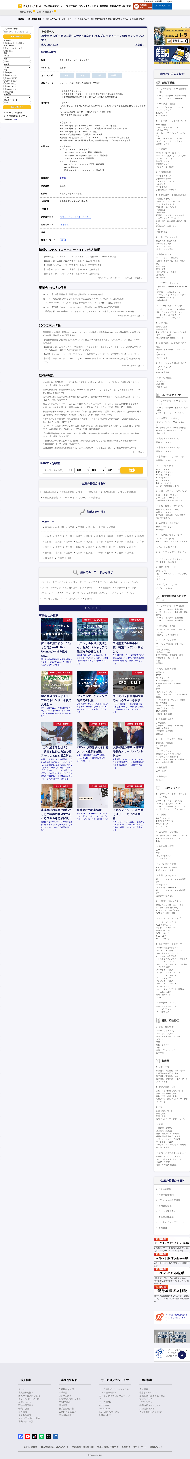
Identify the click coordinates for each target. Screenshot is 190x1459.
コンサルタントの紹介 (29, 1399)
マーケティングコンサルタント (169, 559)
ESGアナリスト (162, 113)
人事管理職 (160, 723)
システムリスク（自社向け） (168, 757)
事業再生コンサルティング (171, 456)
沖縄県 (60, 558)
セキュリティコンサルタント (168, 547)
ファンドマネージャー (165, 176)
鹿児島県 (49, 558)
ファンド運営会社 (128, 492)
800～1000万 (10, 75)
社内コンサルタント (164, 856)
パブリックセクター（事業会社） (170, 609)
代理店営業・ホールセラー (167, 272)
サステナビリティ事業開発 (167, 635)
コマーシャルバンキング (170, 305)
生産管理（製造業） (164, 1128)
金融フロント (165, 323)
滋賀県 (58, 547)
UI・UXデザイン (163, 939)
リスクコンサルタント (165, 539)
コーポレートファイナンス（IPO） (170, 138)
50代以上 (8, 51)
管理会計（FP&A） (164, 652)
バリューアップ (78, 582)
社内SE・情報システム (170, 901)
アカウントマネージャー (166, 887)
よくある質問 (24, 1415)
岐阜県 (110, 541)
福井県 (99, 541)
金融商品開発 (161, 300)
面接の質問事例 (25, 1405)
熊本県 (110, 552)
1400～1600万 (10, 83)
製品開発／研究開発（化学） (168, 1076)
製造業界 (63, 1405)
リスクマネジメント (168, 237)
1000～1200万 (10, 78)
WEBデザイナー (163, 930)
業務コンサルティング (169, 447)
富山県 (79, 541)
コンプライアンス (163, 751)
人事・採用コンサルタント (167, 498)
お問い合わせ (30, 1447)
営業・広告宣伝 (166, 1027)
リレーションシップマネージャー (170, 312)
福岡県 (112, 527)
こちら (14, 119)
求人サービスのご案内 (29, 1395)
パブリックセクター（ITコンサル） (171, 413)
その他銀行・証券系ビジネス (172, 343)
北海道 (48, 536)
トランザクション (50, 598)
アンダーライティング (125, 587)
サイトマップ (139, 1447)
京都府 (48, 547)
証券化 (114, 582)
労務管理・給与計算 (164, 731)
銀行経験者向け (66, 1415)
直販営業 (160, 275)
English (169, 1)
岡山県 (112, 547)
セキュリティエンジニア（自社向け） (172, 759)
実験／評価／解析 (167, 1087)
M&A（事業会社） (163, 711)
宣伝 (158, 1047)
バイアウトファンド (98, 582)
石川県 (89, 541)
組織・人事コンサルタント (167, 495)
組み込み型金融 (162, 372)
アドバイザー (48, 593)
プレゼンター (161, 184)
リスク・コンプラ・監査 (170, 739)
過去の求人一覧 (25, 1421)
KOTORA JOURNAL (109, 1412)
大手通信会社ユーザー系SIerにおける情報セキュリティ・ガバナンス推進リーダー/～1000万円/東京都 (88, 311)
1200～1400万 (10, 81)
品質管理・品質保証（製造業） (169, 1136)
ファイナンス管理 (167, 640)
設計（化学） (161, 1116)
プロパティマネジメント (166, 207)
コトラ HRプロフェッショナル (114, 1389)
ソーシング (92, 587)
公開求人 (8, 43)
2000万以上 (9, 92)
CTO (158, 850)
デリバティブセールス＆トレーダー (171, 295)
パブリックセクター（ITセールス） (171, 809)
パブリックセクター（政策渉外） (170, 618)
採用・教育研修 (162, 728)
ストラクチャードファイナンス (169, 141)
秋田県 (89, 536)
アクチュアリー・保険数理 (167, 258)
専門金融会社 (110, 492)
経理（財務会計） (163, 650)
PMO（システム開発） (165, 870)
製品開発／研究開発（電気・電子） (171, 1071)
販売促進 (160, 1053)
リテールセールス (163, 335)
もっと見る (137, 452)
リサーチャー (161, 579)
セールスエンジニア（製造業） (169, 1156)
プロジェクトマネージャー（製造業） (172, 1145)
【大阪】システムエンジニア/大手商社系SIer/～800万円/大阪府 (71, 269)
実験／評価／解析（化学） (167, 1096)
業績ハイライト (146, 1399)
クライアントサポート (165, 705)
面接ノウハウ (24, 1402)
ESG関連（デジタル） (169, 832)
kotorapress (104, 1408)
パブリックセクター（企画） (172, 605)
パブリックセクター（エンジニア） (171, 806)
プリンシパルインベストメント (169, 153)
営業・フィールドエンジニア (172, 1152)
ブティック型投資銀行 (89, 492)
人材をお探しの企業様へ (154, 1)
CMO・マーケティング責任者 (168, 683)
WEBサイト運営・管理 (165, 913)
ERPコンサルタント (164, 472)
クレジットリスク (163, 244)
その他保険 (160, 277)
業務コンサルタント (164, 451)
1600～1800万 (10, 86)
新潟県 (58, 541)
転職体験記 (23, 1408)
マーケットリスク (163, 246)
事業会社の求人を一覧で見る (130, 316)
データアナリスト (163, 1012)
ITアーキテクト (162, 480)
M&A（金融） (162, 125)
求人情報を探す (34, 19)
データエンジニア (163, 978)
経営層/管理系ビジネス (70, 1399)
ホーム (21, 1389)
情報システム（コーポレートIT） (59, 19)
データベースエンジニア (166, 975)
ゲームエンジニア (163, 992)
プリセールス (161, 885)
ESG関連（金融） (167, 103)
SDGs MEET (105, 1415)
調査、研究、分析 (167, 567)
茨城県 (120, 536)
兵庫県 (140, 541)
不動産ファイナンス (164, 199)
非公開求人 (18, 43)
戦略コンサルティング (169, 438)
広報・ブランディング (165, 1050)
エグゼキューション (74, 587)
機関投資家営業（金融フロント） (170, 338)
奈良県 (69, 547)
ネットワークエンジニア (166, 984)
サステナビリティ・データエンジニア (172, 836)
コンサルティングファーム (74, 497)
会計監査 (160, 663)
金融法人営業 (161, 327)
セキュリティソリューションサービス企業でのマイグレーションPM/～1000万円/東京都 (82, 303)
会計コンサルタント (164, 512)
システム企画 (161, 858)
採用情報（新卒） (148, 1408)
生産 (161, 1124)
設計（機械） (161, 1114)
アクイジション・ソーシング (168, 201)
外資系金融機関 (66, 492)
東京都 (63, 178)
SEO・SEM (161, 936)
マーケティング (162, 678)
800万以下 (9, 72)
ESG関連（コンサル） (169, 418)
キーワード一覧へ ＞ (93, 608)
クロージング (91, 598)
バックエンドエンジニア (166, 956)
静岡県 (120, 541)
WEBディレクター (163, 933)
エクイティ (113, 593)
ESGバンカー (161, 116)
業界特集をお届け (67, 1389)
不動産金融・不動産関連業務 (172, 195)
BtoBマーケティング (164, 681)
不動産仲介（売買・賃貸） (167, 226)
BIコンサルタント (163, 478)
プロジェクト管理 (167, 863)
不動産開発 (160, 212)
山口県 (132, 547)
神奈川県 (59, 527)
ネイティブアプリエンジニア (168, 973)
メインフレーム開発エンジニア (169, 950)
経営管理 (163, 767)
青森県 (58, 536)
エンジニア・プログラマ (170, 944)
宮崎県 (130, 552)
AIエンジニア (161, 827)
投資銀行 (92, 593)
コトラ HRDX (105, 1402)
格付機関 (160, 384)
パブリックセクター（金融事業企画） (172, 96)
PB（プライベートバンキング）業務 (171, 332)
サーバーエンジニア (164, 986)
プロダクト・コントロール (167, 658)
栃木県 (130, 536)
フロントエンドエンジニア (167, 953)
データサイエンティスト (166, 1006)
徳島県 (48, 552)
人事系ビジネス (166, 719)
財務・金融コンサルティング (172, 505)
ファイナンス (128, 593)
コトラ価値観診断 (107, 1392)
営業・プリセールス (168, 875)
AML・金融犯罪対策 (164, 762)
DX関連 (162, 814)
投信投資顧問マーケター (166, 190)
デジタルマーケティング (166, 928)
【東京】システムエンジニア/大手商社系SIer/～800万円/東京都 (71, 261)
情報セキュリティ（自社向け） (169, 754)
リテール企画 (161, 358)
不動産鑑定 (160, 210)
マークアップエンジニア (166, 922)
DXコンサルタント (164, 483)
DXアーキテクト (163, 824)
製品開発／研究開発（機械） (168, 1073)
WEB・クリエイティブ (170, 918)
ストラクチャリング (51, 587)
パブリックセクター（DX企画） (169, 801)
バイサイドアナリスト (165, 181)
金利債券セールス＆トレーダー (169, 292)
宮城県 (79, 536)
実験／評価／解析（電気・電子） (170, 1091)
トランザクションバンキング (168, 315)
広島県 (122, 547)
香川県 (58, 552)
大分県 (120, 552)
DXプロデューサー (164, 818)
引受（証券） (161, 355)
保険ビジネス (165, 254)
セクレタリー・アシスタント (168, 692)
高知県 (79, 552)
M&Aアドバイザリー (164, 527)
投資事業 (163, 149)
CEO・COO (161, 771)
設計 (161, 1107)
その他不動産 (161, 232)
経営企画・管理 (166, 846)
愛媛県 (69, 552)
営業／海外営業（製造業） (167, 1165)
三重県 (130, 541)
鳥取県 (91, 547)
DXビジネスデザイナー (165, 821)
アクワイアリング (163, 367)
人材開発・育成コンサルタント (169, 500)
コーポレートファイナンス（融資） (171, 309)
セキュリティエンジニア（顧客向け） (172, 989)
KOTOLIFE (104, 1405)
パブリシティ (145, 1402)
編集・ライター (162, 1045)
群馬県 (140, 536)
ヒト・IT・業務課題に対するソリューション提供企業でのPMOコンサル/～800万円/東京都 (83, 299)
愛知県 (91, 527)
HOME (21, 19)
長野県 (69, 541)
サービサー (160, 381)
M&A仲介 (160, 530)
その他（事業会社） (164, 714)
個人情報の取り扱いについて (54, 1447)
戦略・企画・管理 (167, 668)
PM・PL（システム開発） (167, 867)
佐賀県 (89, 552)
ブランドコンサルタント (166, 562)
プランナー (160, 1039)
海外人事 (160, 734)
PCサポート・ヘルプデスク (167, 910)
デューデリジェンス (75, 593)
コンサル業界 (65, 1395)
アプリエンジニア (163, 997)
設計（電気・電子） (164, 1111)
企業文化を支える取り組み (152, 1395)
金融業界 (63, 1392)
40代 (20, 48)
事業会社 (64, 224)
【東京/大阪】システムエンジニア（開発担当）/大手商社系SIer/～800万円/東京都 (79, 256)
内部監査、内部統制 (164, 743)
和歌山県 (80, 547)
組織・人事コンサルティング (172, 491)
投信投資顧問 (165, 172)
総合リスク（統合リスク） (167, 241)
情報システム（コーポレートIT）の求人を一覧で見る (120, 278)
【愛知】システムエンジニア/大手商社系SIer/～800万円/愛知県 (71, 273)
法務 (158, 748)
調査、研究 (160, 571)
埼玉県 (71, 527)
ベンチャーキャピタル (165, 167)
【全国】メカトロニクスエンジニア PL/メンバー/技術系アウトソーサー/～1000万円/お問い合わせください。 (92, 354)
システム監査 (161, 746)
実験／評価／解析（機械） (167, 1093)
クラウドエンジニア (164, 970)
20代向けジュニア (67, 1412)
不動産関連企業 (50, 497)
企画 (158, 686)
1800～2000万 (10, 89)
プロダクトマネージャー (166, 708)
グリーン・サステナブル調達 (168, 1139)
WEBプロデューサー (164, 925)
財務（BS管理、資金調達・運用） (170, 655)
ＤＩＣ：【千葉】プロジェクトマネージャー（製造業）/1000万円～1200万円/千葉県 (81, 307)
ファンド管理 (161, 187)
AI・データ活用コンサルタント (169, 486)
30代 (13, 48)
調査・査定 (160, 269)
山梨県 (48, 541)
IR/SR (158, 675)
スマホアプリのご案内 (29, 1418)
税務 (158, 661)
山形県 (99, 536)
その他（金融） (166, 377)
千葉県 (81, 527)
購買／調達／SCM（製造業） (168, 1134)
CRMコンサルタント (164, 475)
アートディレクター (164, 1034)
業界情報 (22, 1412)
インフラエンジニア (164, 981)
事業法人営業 (161, 329)
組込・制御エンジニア (165, 995)
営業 (158, 1042)
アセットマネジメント (165, 204)
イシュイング (161, 370)
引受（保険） (161, 266)
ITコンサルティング (168, 465)
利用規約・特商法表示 (82, 1447)
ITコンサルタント (163, 469)
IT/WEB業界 (64, 1402)
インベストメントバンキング (172, 121)
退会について (156, 1447)
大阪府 (102, 527)
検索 (132, 470)
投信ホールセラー (163, 179)
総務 (158, 689)
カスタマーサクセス (164, 896)
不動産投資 (106, 587)
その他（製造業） (163, 1147)
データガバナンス (163, 1009)
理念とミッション (148, 1392)
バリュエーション (129, 582)
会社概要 (143, 1389)
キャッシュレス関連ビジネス (172, 363)
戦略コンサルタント (164, 442)
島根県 (102, 547)
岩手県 (69, 536)
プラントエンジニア (164, 1142)
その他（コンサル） (168, 584)
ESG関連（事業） (167, 625)
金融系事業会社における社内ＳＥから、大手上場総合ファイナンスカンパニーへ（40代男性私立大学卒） (90, 448)
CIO (158, 853)
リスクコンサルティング (170, 535)
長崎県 (99, 552)
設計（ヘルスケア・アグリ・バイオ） (172, 1119)
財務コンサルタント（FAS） (168, 509)
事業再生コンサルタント (166, 460)
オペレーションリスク (165, 249)
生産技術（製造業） (164, 1131)
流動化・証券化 (162, 144)
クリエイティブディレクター (168, 1036)
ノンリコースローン (72, 598)
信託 (158, 347)
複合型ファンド (162, 161)
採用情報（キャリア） (150, 1405)
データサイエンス (167, 1002)
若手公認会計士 (66, 1408)
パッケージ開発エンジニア (167, 948)
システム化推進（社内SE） (167, 908)
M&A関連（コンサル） (169, 523)
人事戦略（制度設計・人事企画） (170, 726)
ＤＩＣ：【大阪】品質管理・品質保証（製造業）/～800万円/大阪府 (73, 294)
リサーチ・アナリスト (165, 298)
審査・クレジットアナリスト (168, 318)
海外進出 (163, 776)
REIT (60, 593)
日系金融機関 (49, 492)
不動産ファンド (162, 164)
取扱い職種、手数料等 (108, 1447)
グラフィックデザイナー (166, 1031)
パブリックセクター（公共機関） (170, 620)
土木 (158, 229)
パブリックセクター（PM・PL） (169, 804)
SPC (102, 593)
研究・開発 (164, 1067)
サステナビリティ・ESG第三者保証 (171, 428)
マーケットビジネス (168, 283)
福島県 (110, 536)
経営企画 (160, 672)
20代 (6, 48)
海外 (70, 558)
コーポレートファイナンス (55, 582)
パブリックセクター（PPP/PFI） (170, 98)
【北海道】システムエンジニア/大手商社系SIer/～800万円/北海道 (72, 265)
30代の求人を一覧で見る (131, 366)
